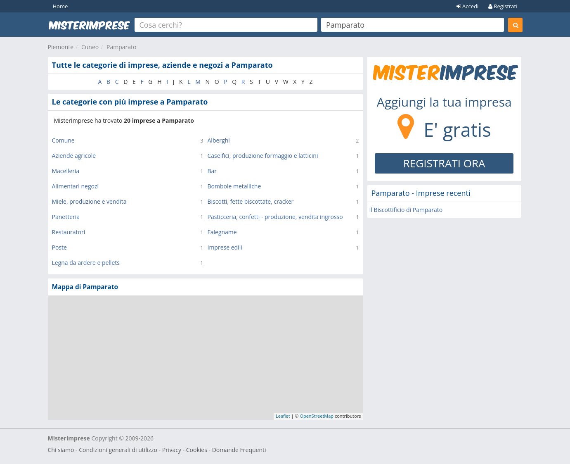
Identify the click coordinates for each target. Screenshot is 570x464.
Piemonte (61, 47)
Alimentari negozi (75, 186)
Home (60, 6)
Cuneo (90, 47)
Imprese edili (225, 247)
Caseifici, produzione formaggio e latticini (263, 155)
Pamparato (121, 47)
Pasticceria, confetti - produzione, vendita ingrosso (275, 217)
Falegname (222, 232)
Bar (212, 171)
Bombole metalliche (234, 186)
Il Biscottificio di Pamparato (406, 210)
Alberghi (219, 140)
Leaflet (283, 416)
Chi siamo (61, 450)
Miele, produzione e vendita (89, 201)
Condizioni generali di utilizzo (118, 450)
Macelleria (66, 171)
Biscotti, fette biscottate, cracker (251, 201)
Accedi (467, 6)
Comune (63, 140)
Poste (59, 247)
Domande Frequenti (239, 450)
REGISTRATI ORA (444, 163)
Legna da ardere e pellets (86, 263)
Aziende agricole (74, 155)
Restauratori (68, 232)
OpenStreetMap (316, 416)
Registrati (502, 6)
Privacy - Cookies (184, 450)
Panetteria (66, 217)
